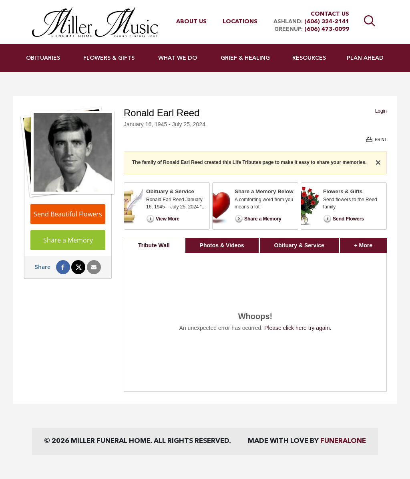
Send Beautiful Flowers (68, 214)
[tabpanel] (255, 322)
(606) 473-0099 (326, 29)
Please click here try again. (297, 328)
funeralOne (343, 441)
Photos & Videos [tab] (222, 245)
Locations (240, 21)
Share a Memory (68, 240)
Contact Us (330, 14)
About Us (191, 21)
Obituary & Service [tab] (299, 245)
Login (381, 111)
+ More (370, 243)
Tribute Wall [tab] (154, 245)
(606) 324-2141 (326, 21)
